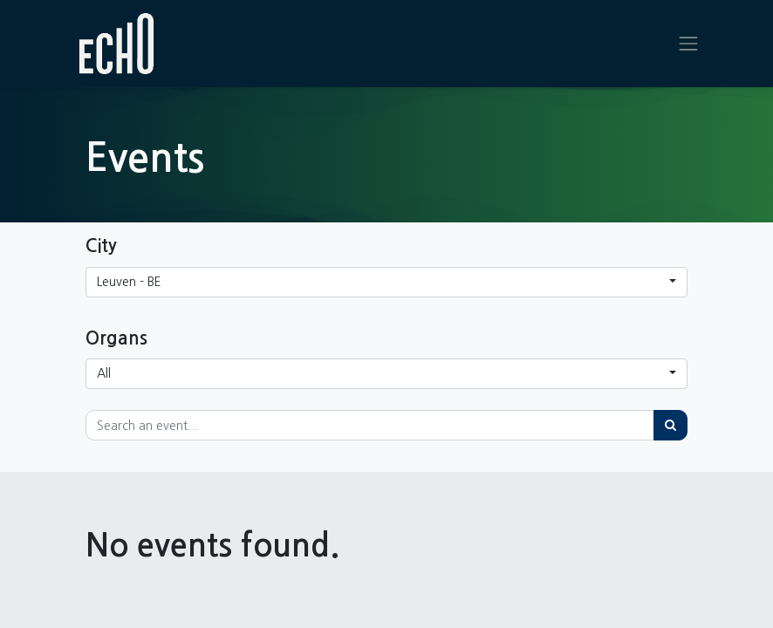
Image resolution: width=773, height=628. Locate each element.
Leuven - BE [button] (129, 282)
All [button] (104, 373)
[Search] (670, 425)
